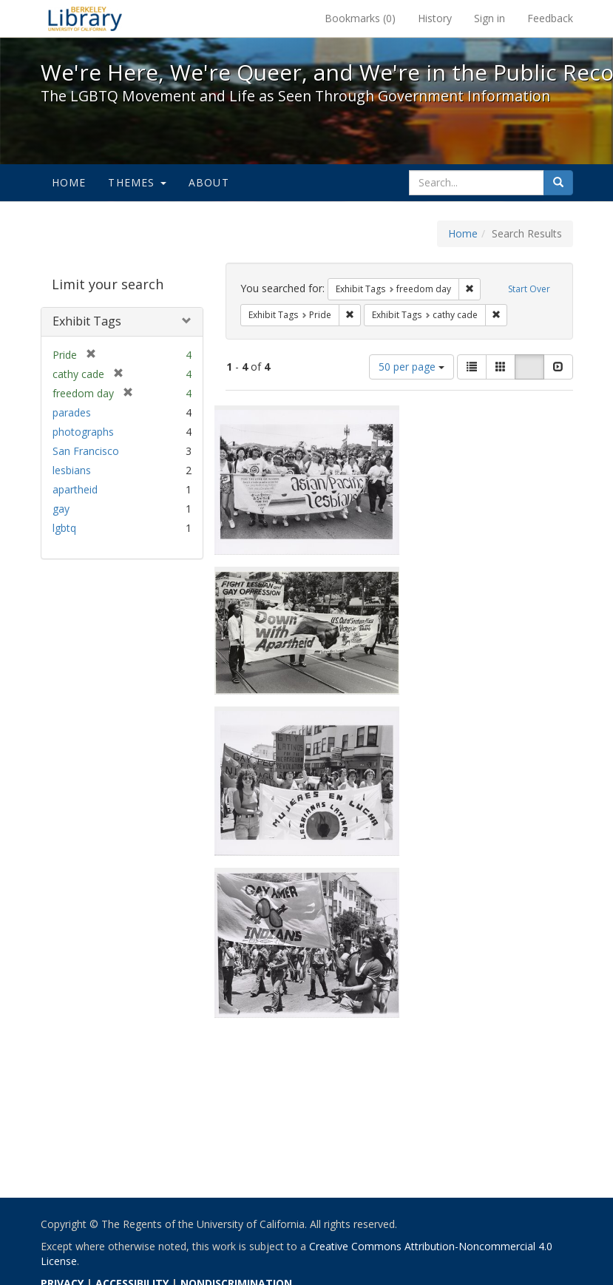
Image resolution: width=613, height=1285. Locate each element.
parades (72, 412)
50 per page (411, 367)
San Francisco (86, 451)
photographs (83, 432)
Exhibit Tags (87, 321)
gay (61, 509)
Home (69, 182)
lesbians (72, 470)
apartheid (75, 489)
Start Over (529, 289)
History (435, 18)
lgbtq (64, 528)
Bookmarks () (360, 18)
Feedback (550, 18)
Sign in (489, 18)
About (209, 182)
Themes (137, 182)
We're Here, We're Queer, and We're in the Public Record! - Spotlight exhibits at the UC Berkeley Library (85, 18)
